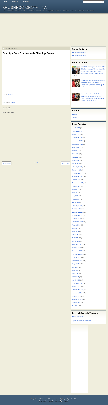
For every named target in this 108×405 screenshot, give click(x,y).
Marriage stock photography (60, 401)
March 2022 (76, 202)
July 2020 (75, 267)
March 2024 (76, 128)
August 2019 (76, 302)
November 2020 (77, 254)
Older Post (65, 163)
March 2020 (76, 280)
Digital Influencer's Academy (81, 320)
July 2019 (75, 306)
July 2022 (75, 189)
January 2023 (76, 170)
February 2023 (77, 167)
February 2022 (77, 205)
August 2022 (76, 186)
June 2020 (75, 270)
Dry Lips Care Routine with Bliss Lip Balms (28, 53)
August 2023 (76, 147)
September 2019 (77, 299)
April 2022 (75, 199)
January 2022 (76, 209)
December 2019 (77, 290)
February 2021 (77, 244)
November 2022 (77, 176)
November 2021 (77, 215)
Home (5, 1)
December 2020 (77, 251)
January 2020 (76, 286)
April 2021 (75, 238)
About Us (15, 1)
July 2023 (75, 150)
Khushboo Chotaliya (24, 8)
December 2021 (77, 212)
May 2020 (75, 273)
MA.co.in (80, 316)
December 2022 (77, 173)
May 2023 (75, 157)
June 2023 (75, 154)
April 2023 (75, 160)
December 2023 (77, 137)
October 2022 (76, 179)
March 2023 (76, 163)
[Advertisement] (54, 30)
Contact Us (25, 1)
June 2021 (75, 231)
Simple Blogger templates (69, 399)
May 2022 (75, 196)
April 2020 (75, 277)
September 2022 (77, 183)
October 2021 (76, 218)
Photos (74, 114)
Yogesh (74, 316)
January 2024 (76, 134)
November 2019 (77, 293)
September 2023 (77, 144)
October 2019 (76, 296)
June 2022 (75, 192)
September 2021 (77, 222)
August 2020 (76, 264)
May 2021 (75, 234)
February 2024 (77, 131)
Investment (42, 401)
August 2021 (76, 225)
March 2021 (76, 241)
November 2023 (77, 141)
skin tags (49, 401)
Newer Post (7, 163)
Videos (13, 103)
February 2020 (77, 283)
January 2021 (76, 247)
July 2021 (75, 228)
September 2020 (77, 260)
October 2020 (76, 257)
